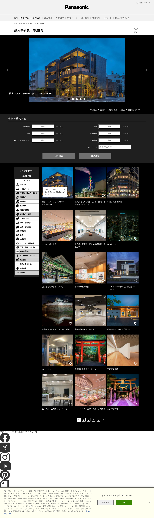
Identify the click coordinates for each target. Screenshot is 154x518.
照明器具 (31, 23)
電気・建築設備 (19, 23)
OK (124, 506)
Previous (7, 69)
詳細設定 (105, 506)
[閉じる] (150, 506)
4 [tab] (81, 99)
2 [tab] (73, 99)
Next (146, 69)
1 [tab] (69, 99)
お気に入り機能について (130, 110)
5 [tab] (85, 99)
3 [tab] (77, 99)
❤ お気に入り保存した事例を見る (104, 110)
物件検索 (59, 156)
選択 (43, 126)
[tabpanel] (77, 70)
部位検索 (95, 156)
